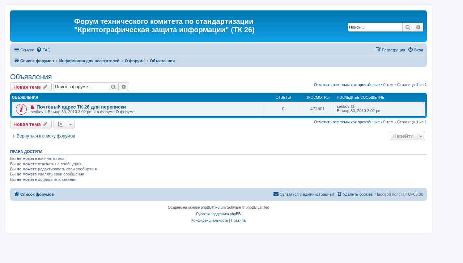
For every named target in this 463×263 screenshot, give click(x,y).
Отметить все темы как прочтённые (347, 84)
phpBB (206, 207)
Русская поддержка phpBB (218, 214)
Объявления (31, 77)
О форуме (125, 112)
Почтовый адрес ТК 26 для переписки (81, 107)
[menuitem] (43, 50)
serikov (37, 112)
